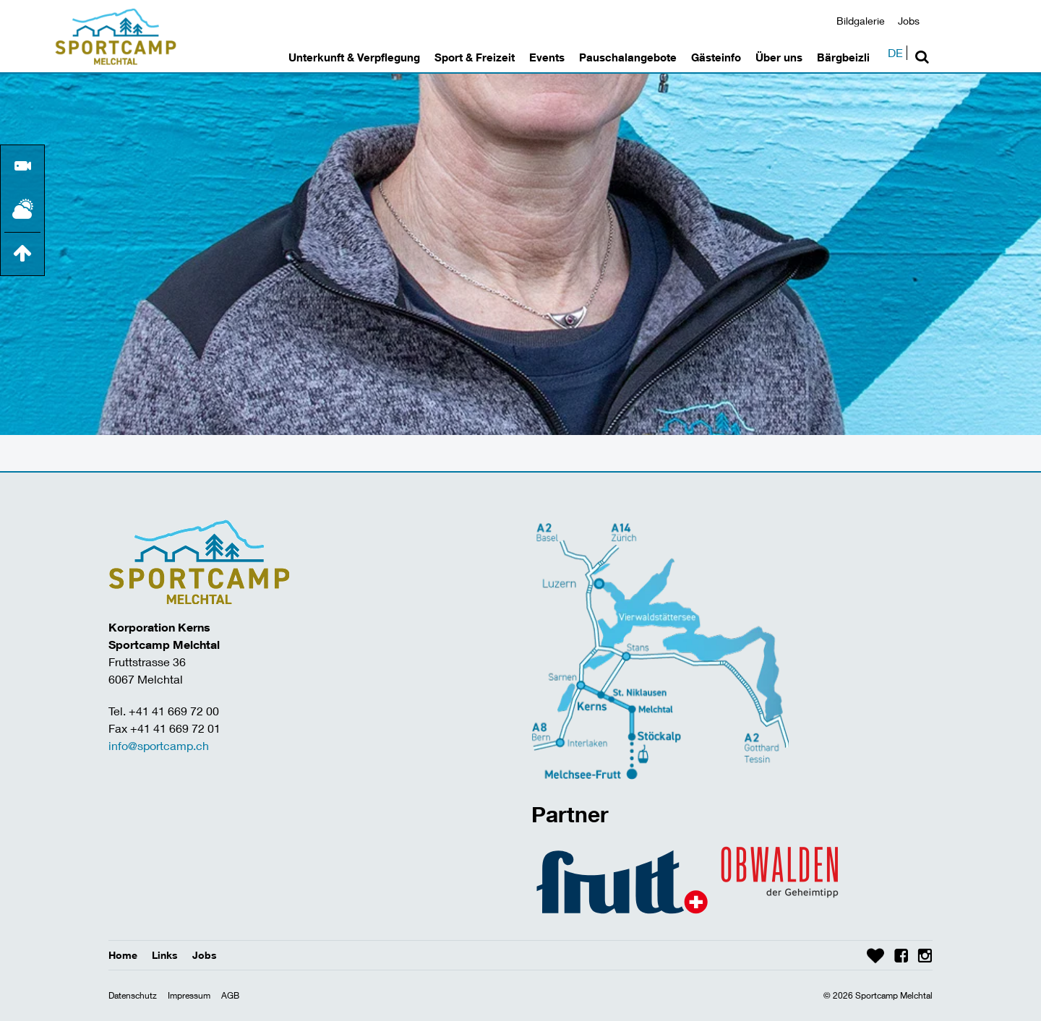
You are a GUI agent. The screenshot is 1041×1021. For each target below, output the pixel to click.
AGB (230, 995)
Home (122, 955)
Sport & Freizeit (474, 57)
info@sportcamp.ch (158, 745)
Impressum (189, 995)
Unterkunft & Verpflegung (354, 57)
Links (165, 955)
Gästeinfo (716, 57)
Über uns (778, 57)
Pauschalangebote (628, 57)
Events (547, 57)
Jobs (909, 20)
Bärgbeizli (843, 57)
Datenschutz (132, 995)
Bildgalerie (860, 20)
